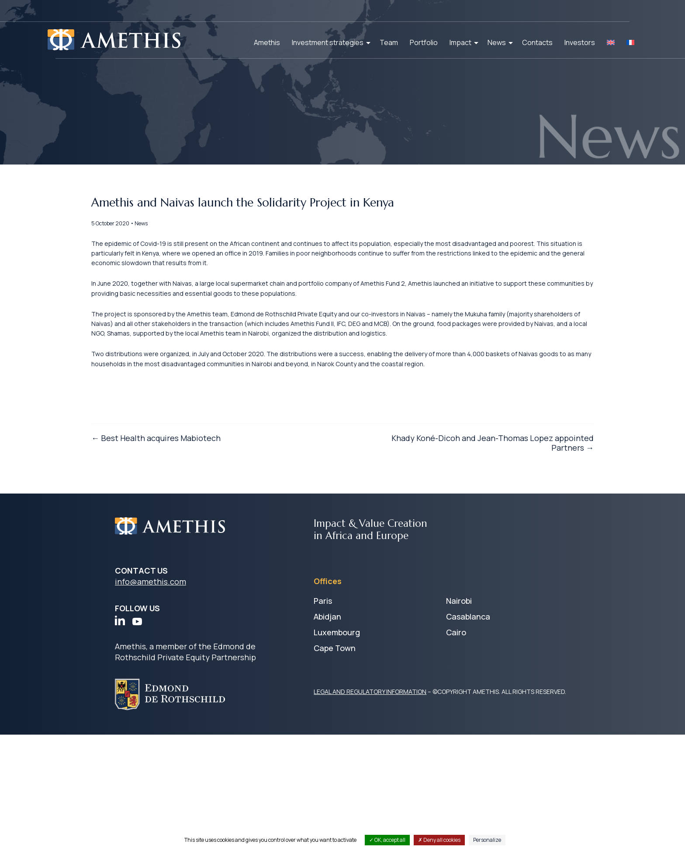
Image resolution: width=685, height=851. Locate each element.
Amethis (267, 42)
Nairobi (459, 717)
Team (389, 42)
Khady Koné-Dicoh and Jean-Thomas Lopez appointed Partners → (469, 587)
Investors (579, 42)
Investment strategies (327, 42)
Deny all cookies (439, 840)
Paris (323, 717)
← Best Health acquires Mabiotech (179, 582)
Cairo (456, 748)
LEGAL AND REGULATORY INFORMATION (370, 808)
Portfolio (424, 42)
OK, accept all (387, 840)
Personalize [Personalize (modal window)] (487, 840)
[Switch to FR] (630, 42)
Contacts (537, 42)
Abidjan (327, 733)
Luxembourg (337, 748)
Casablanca (468, 733)
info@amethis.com (150, 698)
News (497, 42)
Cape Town (335, 764)
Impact (460, 42)
